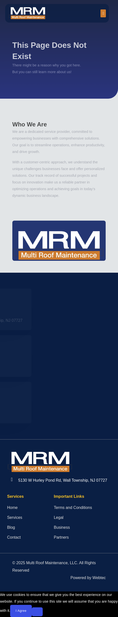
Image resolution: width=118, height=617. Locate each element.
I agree (21, 611)
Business (62, 527)
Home (12, 507)
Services (14, 517)
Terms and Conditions (73, 507)
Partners (61, 537)
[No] (37, 611)
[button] (103, 13)
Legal (58, 517)
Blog (11, 527)
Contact (14, 537)
